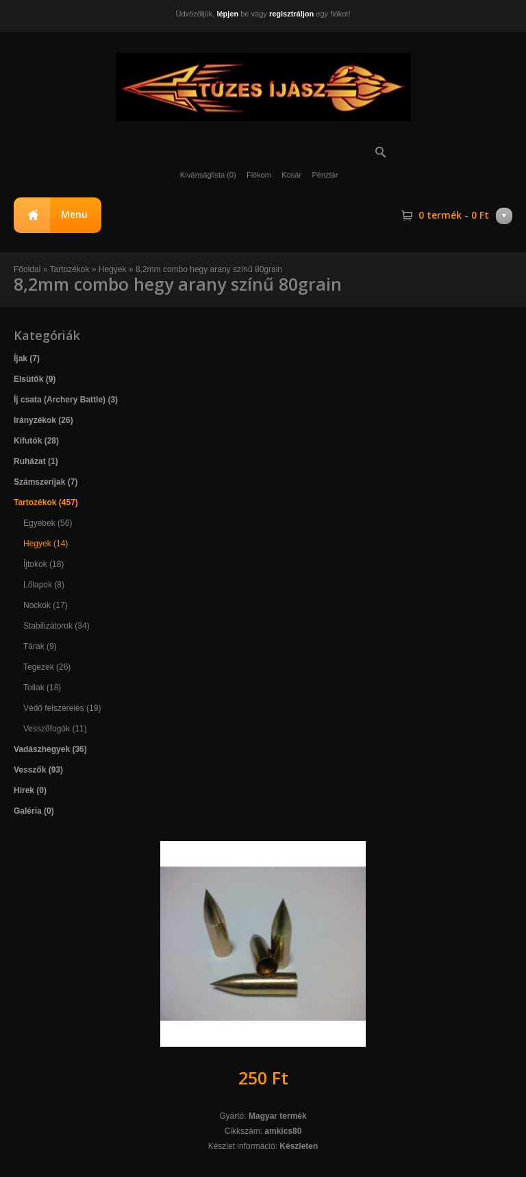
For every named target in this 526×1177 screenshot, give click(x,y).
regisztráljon (291, 14)
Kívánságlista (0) (208, 175)
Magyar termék (278, 1116)
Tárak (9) (40, 646)
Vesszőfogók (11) (55, 728)
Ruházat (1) (36, 461)
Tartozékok (70, 269)
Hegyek (113, 269)
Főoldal (27, 269)
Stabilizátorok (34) (56, 626)
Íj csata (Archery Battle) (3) (66, 399)
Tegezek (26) (47, 667)
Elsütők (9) (34, 379)
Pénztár (325, 175)
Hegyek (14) (45, 543)
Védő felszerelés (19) (62, 708)
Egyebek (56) (47, 523)
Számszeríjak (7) (45, 482)
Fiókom (259, 175)
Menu (74, 214)
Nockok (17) (45, 605)
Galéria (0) (34, 811)
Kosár (291, 175)
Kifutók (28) (36, 441)
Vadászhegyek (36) (50, 749)
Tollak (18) (42, 687)
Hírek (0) (30, 790)
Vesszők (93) (38, 770)
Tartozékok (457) (46, 502)
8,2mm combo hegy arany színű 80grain (209, 269)
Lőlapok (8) (43, 585)
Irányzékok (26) (43, 420)
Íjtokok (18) (43, 564)
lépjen (227, 14)
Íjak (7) (27, 358)
